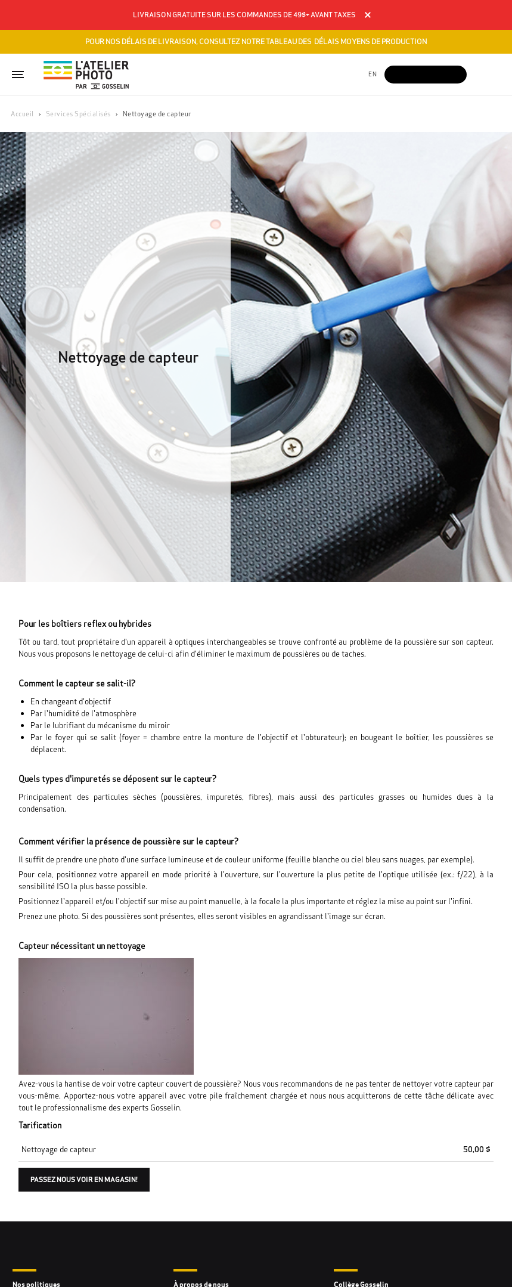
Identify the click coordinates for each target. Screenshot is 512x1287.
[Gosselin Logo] (86, 74)
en (372, 74)
